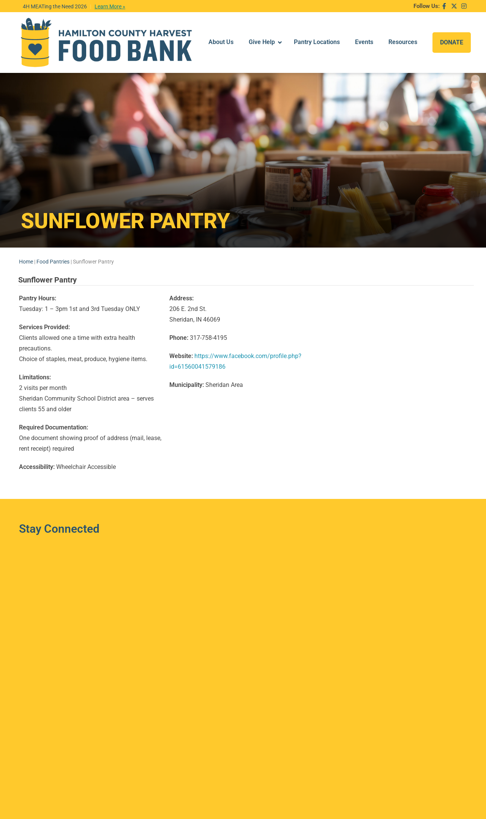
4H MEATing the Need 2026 (55, 6)
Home (26, 238)
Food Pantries (52, 238)
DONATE (451, 30)
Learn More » (110, 6)
